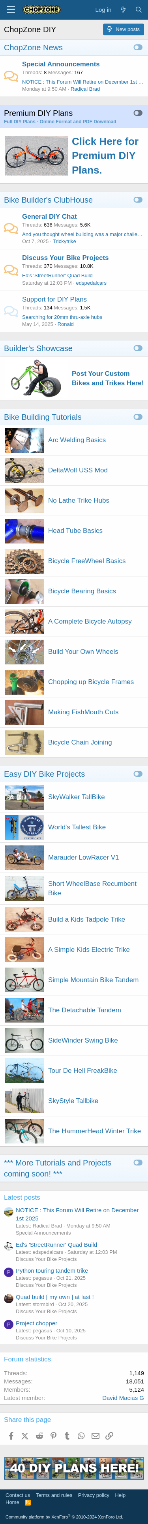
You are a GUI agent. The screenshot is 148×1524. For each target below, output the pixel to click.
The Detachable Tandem (84, 1010)
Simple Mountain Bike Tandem (93, 980)
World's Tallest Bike (77, 827)
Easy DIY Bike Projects (44, 774)
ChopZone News (33, 47)
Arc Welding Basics (77, 440)
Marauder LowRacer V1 (83, 857)
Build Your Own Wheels (83, 651)
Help (120, 1495)
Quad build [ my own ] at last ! (55, 1296)
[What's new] (123, 9)
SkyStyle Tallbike (73, 1101)
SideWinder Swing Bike (83, 1040)
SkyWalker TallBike (76, 797)
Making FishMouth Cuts (83, 712)
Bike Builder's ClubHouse (48, 200)
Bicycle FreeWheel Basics (87, 561)
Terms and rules (54, 1495)
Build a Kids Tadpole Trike (86, 919)
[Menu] (11, 10)
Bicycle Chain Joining (80, 742)
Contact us (18, 1495)
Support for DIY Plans (54, 299)
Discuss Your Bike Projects (65, 258)
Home (12, 1502)
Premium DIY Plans (38, 113)
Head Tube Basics (75, 530)
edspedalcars (91, 283)
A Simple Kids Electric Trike (89, 949)
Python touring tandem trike (52, 1270)
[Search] (138, 9)
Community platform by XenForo (64, 1517)
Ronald (66, 324)
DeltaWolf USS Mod (78, 470)
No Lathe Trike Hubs (78, 500)
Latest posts (22, 1197)
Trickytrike (64, 241)
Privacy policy (93, 1495)
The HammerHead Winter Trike (94, 1131)
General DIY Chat (49, 216)
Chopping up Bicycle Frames (91, 682)
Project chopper (36, 1323)
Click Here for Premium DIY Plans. (105, 155)
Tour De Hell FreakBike (82, 1070)
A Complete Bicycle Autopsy (90, 621)
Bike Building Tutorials (43, 417)
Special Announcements (61, 64)
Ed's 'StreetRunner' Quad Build (57, 275)
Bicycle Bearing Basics (82, 591)
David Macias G (123, 1397)
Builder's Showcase (38, 348)
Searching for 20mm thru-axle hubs (62, 317)
